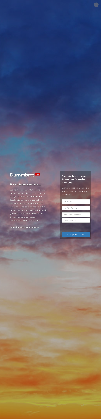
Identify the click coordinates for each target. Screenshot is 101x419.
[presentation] (77, 227)
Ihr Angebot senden (76, 234)
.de (38, 174)
